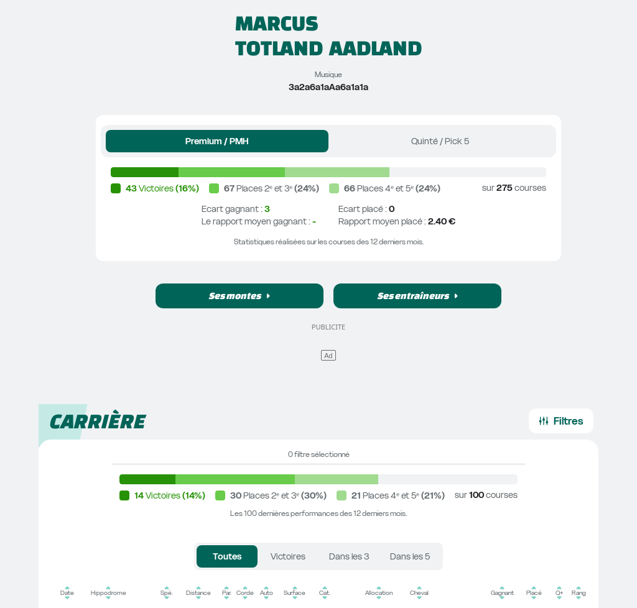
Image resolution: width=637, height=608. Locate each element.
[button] (239, 295)
